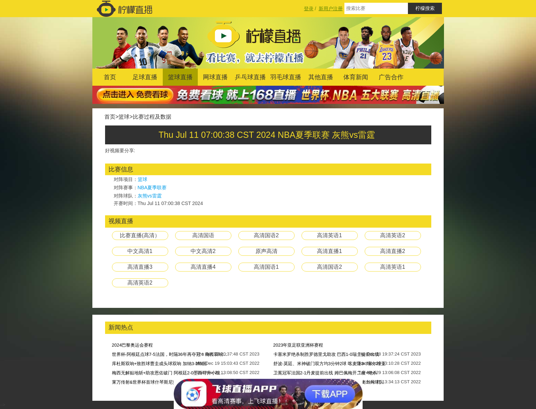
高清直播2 (392, 251)
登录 (308, 8)
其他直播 (320, 77)
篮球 (123, 117)
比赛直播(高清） (140, 235)
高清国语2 (266, 235)
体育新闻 (355, 77)
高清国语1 (266, 267)
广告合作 (391, 77)
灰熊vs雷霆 (150, 196)
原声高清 (266, 251)
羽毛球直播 (285, 77)
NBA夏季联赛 (152, 187)
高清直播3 (139, 267)
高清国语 (203, 235)
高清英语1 (329, 235)
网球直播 (215, 77)
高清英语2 (392, 235)
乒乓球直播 (250, 77)
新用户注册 (331, 8)
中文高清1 (139, 251)
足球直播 (145, 77)
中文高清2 (203, 251)
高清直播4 (203, 267)
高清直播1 (329, 251)
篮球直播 (180, 77)
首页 (110, 77)
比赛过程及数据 (152, 117)
